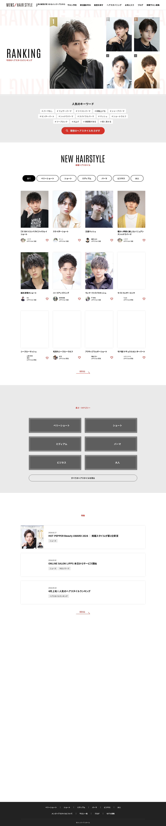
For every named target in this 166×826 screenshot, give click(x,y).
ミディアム (86, 178)
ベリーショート (47, 178)
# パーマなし (47, 111)
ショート (68, 178)
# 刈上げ (75, 121)
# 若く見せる (105, 121)
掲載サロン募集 (153, 5)
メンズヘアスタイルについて (62, 813)
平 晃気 (93, 298)
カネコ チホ (127, 356)
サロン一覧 (84, 813)
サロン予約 (72, 5)
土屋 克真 (30, 356)
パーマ (104, 178)
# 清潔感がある (89, 121)
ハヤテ (29, 239)
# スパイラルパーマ (86, 116)
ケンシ (61, 239)
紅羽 (60, 356)
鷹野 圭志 (94, 239)
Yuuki (125, 298)
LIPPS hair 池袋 (31, 241)
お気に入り (129, 5)
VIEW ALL (82, 371)
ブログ (140, 5)
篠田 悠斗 (94, 356)
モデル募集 (111, 813)
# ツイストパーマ (83, 111)
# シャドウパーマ (66, 116)
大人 (137, 178)
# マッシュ (102, 116)
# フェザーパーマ (64, 111)
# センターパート (47, 116)
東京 (28, 358)
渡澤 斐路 (62, 298)
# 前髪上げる (100, 111)
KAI (28, 298)
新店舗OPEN (85, 5)
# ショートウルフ (119, 116)
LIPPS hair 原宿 (128, 300)
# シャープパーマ (117, 111)
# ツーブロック (61, 121)
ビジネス (121, 178)
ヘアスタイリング (114, 5)
